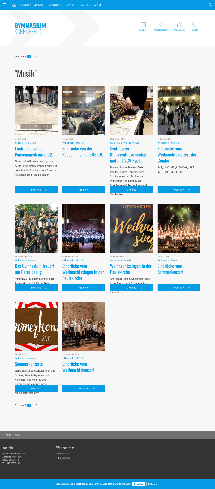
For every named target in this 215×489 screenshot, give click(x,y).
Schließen (138, 484)
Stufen (70, 5)
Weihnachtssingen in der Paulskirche (131, 255)
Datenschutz (64, 458)
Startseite (7, 435)
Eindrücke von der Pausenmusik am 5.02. (34, 138)
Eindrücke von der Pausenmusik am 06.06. (82, 138)
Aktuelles (25, 5)
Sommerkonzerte (29, 350)
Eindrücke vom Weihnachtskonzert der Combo (177, 141)
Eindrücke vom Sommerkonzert (171, 255)
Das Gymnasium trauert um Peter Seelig (35, 255)
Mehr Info (152, 484)
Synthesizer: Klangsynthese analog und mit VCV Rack (128, 141)
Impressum (63, 453)
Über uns (38, 5)
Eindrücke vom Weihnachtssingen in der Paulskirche (83, 258)
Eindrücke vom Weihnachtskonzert (78, 353)
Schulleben (55, 5)
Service (97, 5)
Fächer (84, 5)
